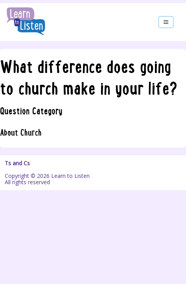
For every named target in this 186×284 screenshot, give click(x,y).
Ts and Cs (17, 163)
